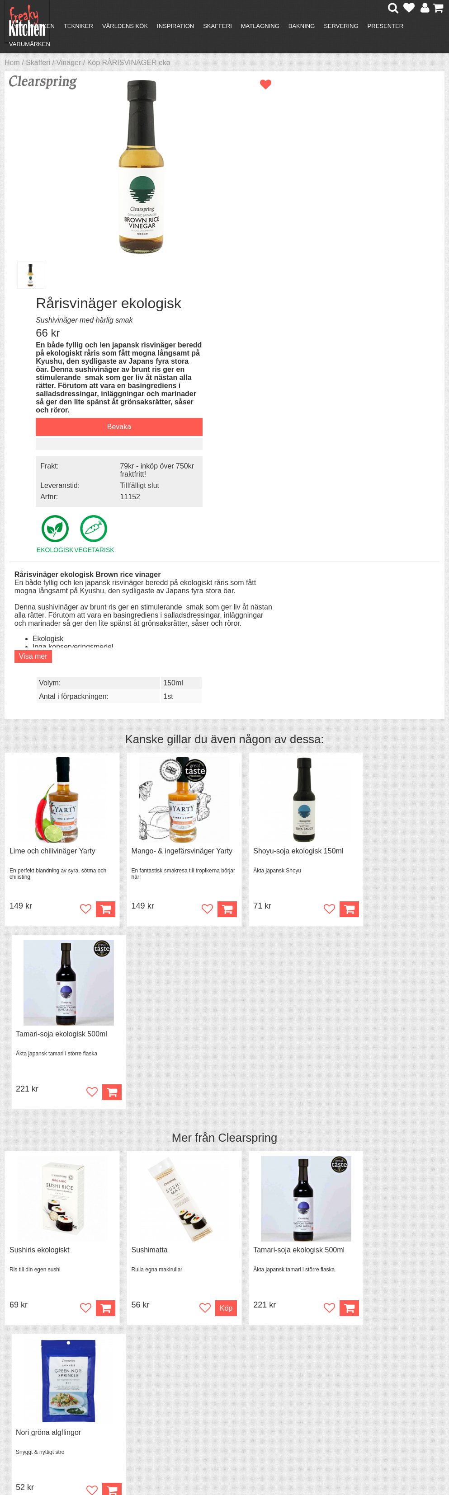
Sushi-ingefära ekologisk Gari (392, 1049)
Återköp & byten (44, 1378)
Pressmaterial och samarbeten (229, 1375)
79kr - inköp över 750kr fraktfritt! (384, 282)
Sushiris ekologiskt (39, 832)
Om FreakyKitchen (230, 1363)
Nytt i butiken (32, 26)
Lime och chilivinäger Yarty (52, 615)
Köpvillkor (33, 1370)
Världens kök (125, 26)
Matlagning (260, 26)
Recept (130, 1362)
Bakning (301, 26)
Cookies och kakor (230, 1387)
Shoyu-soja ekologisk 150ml (278, 615)
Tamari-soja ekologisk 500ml (390, 615)
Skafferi (217, 26)
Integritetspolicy (43, 1394)
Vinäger (68, 62)
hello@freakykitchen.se (190, 1460)
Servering (341, 26)
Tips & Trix (135, 1370)
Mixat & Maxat (141, 1378)
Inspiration (175, 26)
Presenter (385, 26)
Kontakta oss (39, 1362)
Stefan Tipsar (139, 1386)
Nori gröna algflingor (377, 832)
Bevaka (356, 240)
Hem (12, 62)
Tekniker (78, 26)
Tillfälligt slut (377, 296)
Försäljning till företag (52, 1386)
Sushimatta (139, 832)
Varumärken (29, 44)
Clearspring (247, 719)
